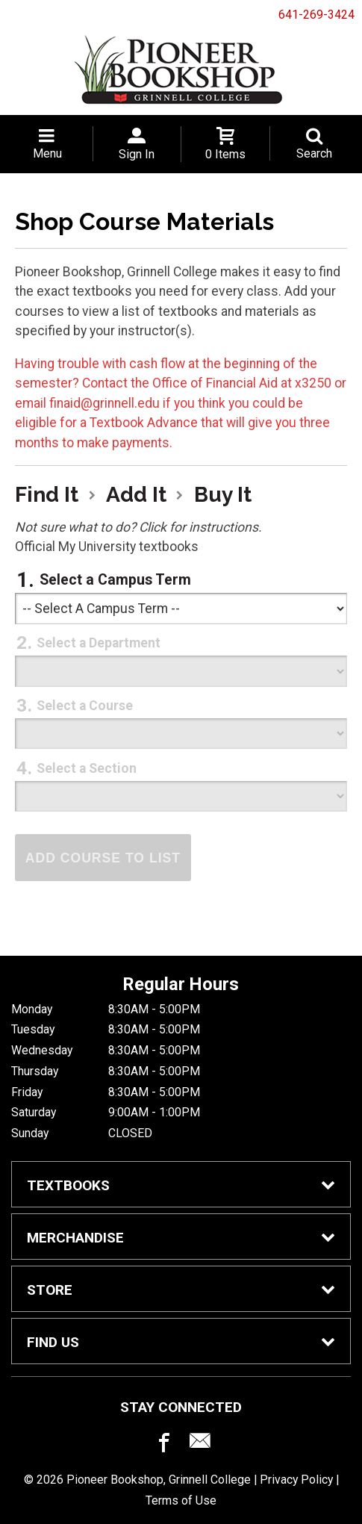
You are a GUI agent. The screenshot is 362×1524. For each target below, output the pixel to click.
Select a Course (85, 705)
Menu (47, 153)
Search (314, 153)
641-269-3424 (316, 14)
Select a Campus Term (115, 579)
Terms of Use (181, 1500)
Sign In (137, 154)
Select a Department (98, 642)
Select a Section (87, 768)
